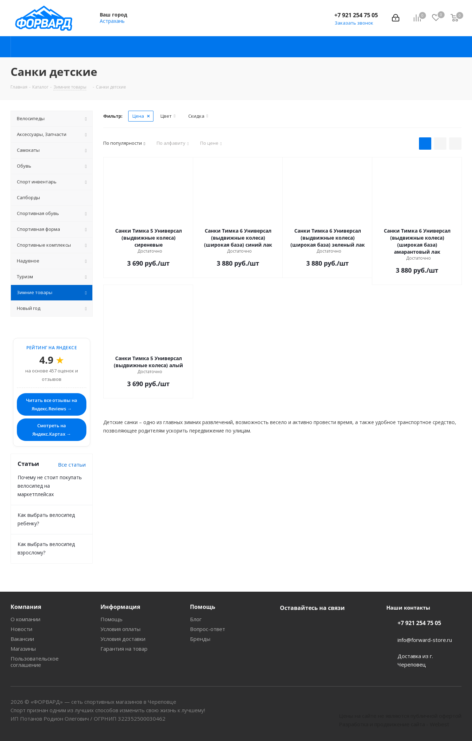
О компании (25, 619)
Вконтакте (287, 624)
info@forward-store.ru (425, 639)
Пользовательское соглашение (35, 661)
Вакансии (22, 638)
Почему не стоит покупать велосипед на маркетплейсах (50, 486)
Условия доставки (122, 638)
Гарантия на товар (124, 648)
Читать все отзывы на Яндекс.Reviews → (51, 404)
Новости (21, 628)
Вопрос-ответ (207, 628)
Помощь (111, 619)
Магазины (23, 648)
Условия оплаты (120, 628)
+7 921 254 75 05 (356, 15)
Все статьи (72, 464)
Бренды (200, 638)
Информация (120, 607)
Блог (196, 619)
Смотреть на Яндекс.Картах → (51, 429)
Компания (26, 607)
